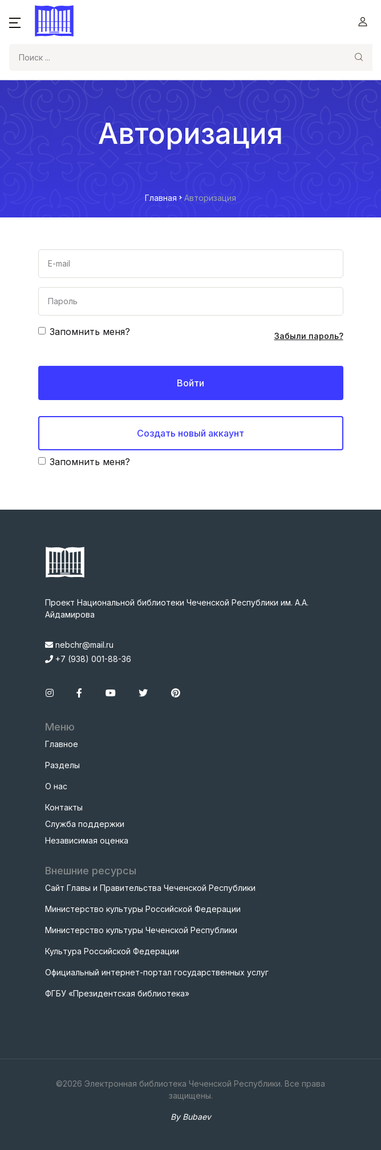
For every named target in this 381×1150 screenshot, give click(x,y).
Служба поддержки (84, 824)
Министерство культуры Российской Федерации (143, 909)
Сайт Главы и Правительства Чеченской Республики (150, 888)
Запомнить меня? (90, 331)
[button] (15, 21)
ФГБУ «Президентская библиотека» (117, 993)
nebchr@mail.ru (79, 644)
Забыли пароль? (308, 336)
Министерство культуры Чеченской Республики (141, 930)
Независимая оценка (86, 840)
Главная (161, 198)
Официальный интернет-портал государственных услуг (157, 972)
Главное (61, 744)
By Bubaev (191, 1116)
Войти (190, 383)
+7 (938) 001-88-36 (88, 659)
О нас (56, 786)
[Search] (177, 57)
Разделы (62, 765)
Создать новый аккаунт (190, 433)
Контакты (64, 807)
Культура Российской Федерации (112, 951)
